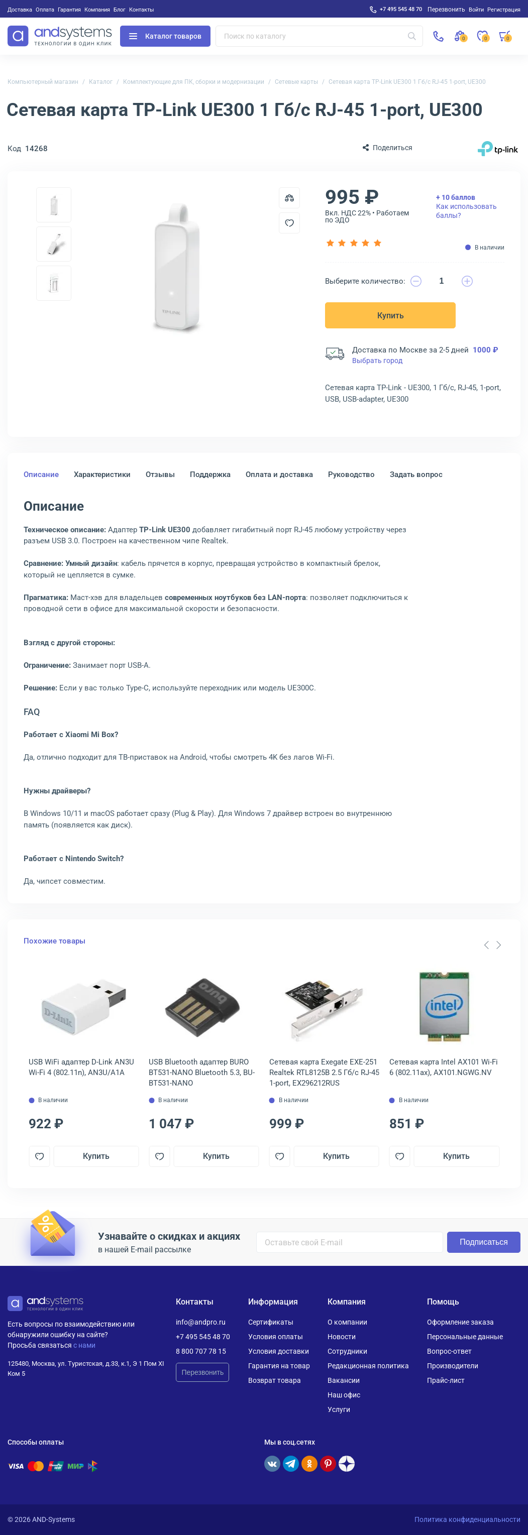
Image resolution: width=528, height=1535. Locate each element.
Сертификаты (270, 1322)
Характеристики (102, 474)
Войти (476, 9)
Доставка (20, 9)
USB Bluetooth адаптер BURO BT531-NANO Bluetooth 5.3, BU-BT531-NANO (202, 1072)
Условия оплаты (275, 1337)
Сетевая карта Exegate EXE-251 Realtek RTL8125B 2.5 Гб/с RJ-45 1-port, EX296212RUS (324, 1072)
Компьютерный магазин (43, 81)
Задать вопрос (416, 474)
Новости (342, 1337)
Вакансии (344, 1380)
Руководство (351, 474)
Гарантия (69, 9)
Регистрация (503, 9)
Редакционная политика (368, 1366)
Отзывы (160, 474)
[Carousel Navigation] (492, 945)
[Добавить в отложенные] (289, 222)
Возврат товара (274, 1380)
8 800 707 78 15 (201, 1351)
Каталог (101, 81)
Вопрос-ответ (449, 1351)
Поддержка (210, 474)
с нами (84, 1345)
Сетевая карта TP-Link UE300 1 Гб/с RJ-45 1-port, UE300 (407, 81)
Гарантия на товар (279, 1366)
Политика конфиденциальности (467, 1519)
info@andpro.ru (201, 1322)
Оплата (45, 9)
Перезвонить (202, 1372)
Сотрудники (347, 1351)
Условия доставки (278, 1351)
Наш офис (344, 1395)
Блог (120, 9)
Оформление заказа (460, 1322)
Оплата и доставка (279, 474)
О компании (347, 1322)
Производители (452, 1366)
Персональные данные (465, 1337)
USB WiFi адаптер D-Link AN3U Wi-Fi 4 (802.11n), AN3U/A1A (81, 1067)
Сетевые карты (296, 81)
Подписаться (484, 1242)
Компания (97, 9)
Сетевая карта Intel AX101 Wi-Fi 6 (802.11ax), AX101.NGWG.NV (443, 1067)
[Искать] (412, 36)
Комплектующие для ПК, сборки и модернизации (193, 81)
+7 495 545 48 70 (401, 9)
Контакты (141, 9)
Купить (390, 315)
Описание (41, 474)
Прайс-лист (446, 1380)
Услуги (339, 1409)
